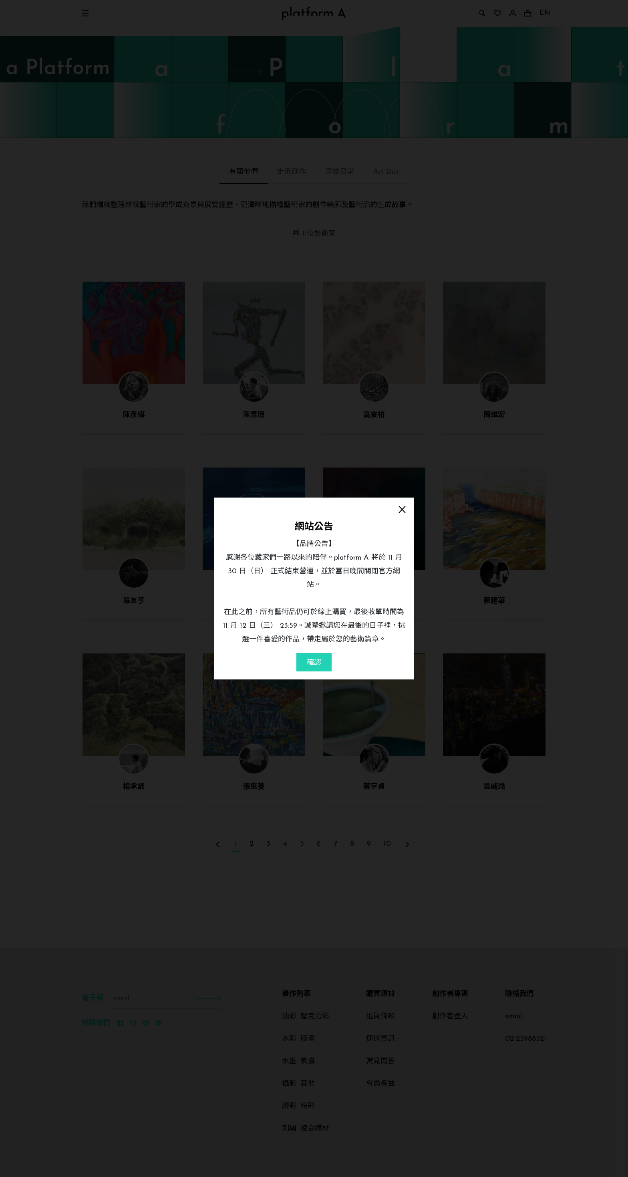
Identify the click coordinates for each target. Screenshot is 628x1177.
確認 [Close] (314, 663)
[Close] (402, 510)
